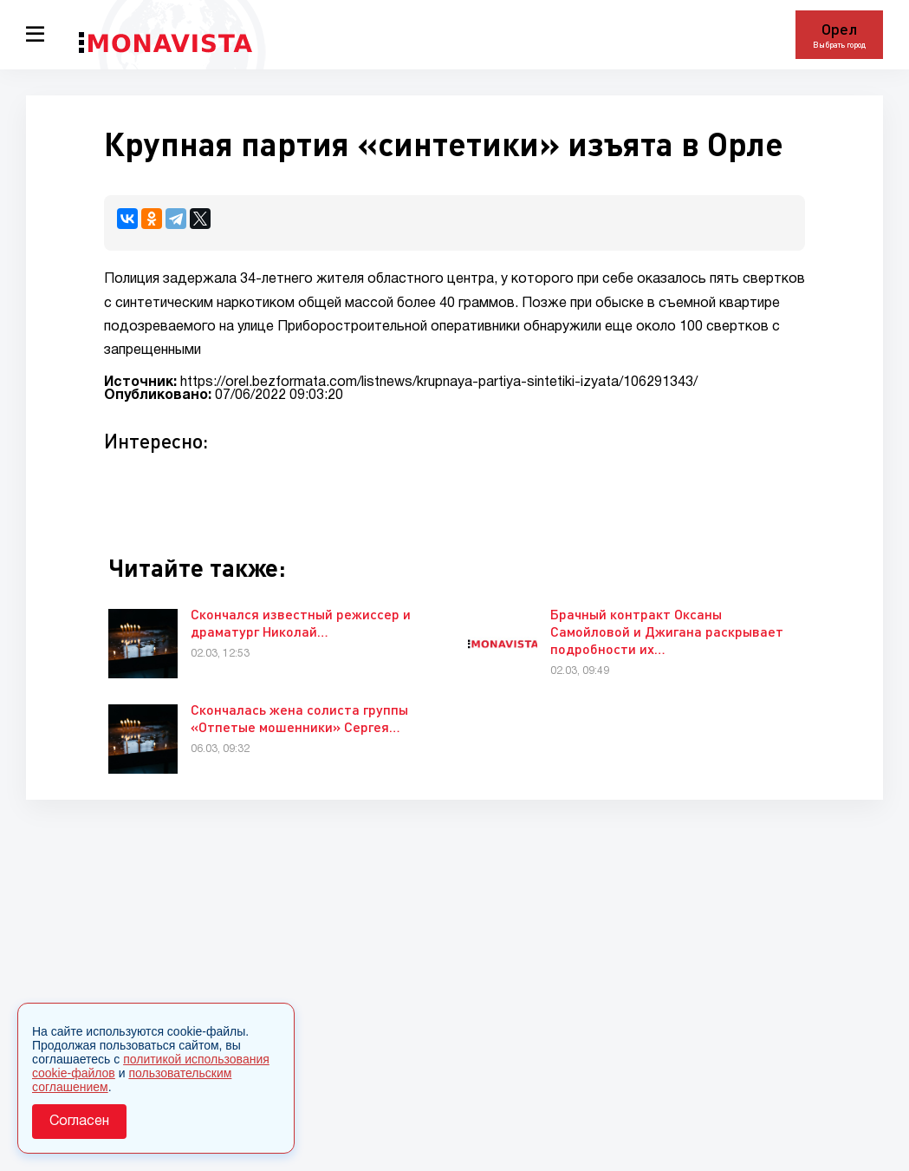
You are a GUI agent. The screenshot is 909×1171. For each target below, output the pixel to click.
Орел (839, 28)
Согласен (79, 1121)
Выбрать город (839, 44)
